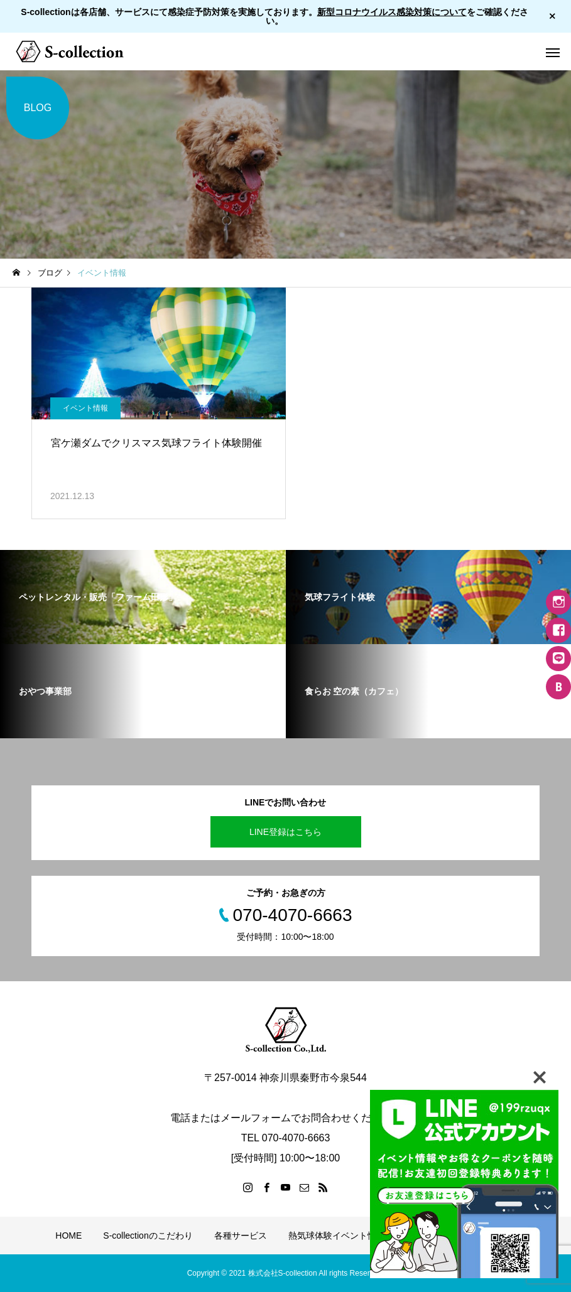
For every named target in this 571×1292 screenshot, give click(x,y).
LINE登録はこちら (285, 832)
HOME (68, 1235)
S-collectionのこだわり (147, 1235)
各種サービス (240, 1235)
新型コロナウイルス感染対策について (392, 12)
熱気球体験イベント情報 (336, 1235)
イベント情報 (85, 408)
